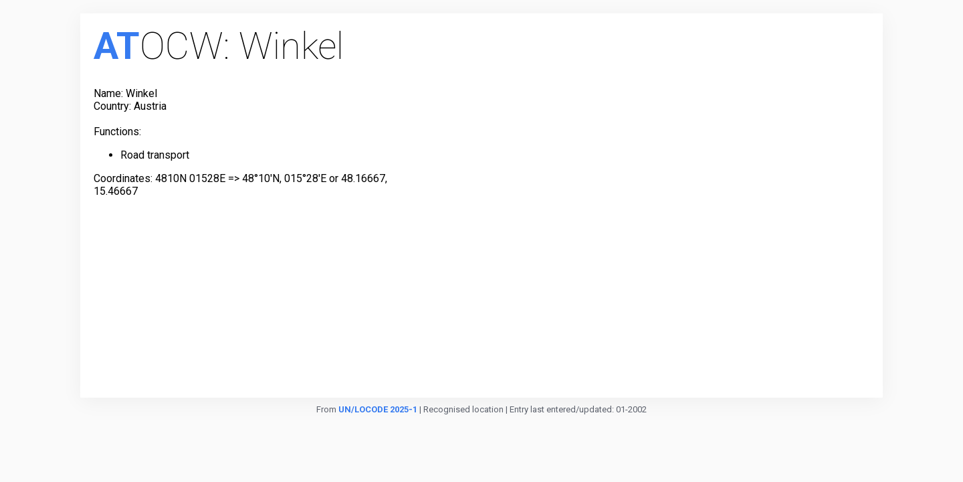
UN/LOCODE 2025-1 (377, 409)
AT (117, 46)
